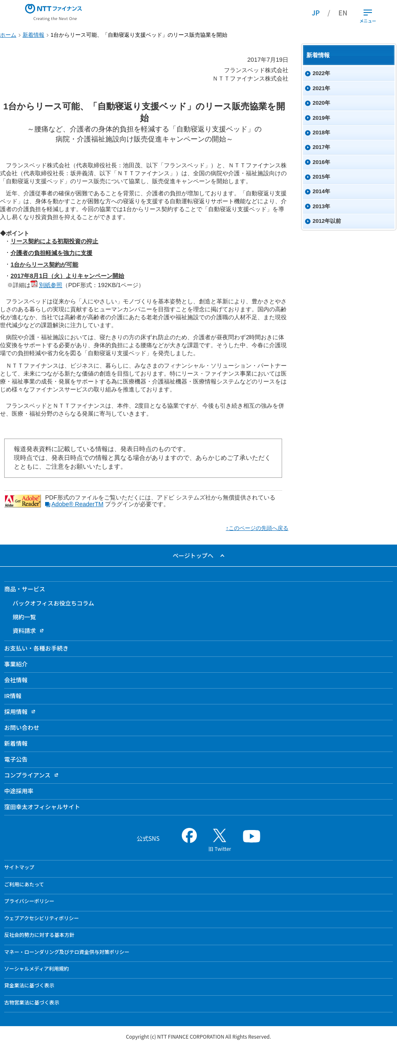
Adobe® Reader (74, 504)
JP (316, 13)
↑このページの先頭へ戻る (257, 528)
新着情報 (33, 35)
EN (342, 13)
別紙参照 (46, 285)
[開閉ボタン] (367, 12)
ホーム (8, 35)
